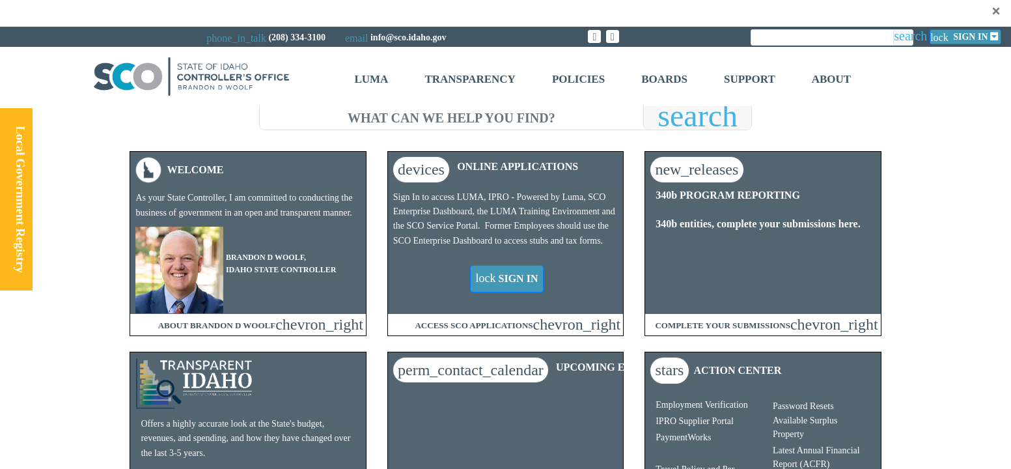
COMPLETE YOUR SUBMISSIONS (722, 325)
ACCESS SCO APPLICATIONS (474, 325)
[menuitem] (371, 81)
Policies (578, 79)
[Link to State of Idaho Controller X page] (594, 36)
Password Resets (803, 406)
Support (749, 79)
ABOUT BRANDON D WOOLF (216, 325)
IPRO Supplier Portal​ (695, 421)
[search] (451, 116)
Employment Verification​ (702, 405)
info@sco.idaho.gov (408, 37)
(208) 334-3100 (296, 37)
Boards (664, 79)
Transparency (469, 79)
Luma (371, 79)
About (831, 79)
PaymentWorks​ (683, 437)
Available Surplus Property (805, 427)
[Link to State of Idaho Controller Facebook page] (612, 36)
